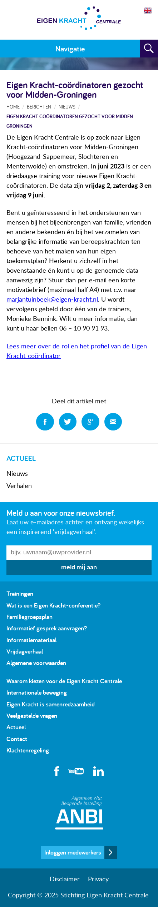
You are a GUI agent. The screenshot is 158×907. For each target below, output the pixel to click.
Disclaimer (65, 879)
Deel (45, 422)
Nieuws (17, 474)
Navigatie (70, 49)
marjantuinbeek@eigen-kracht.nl (52, 300)
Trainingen (19, 593)
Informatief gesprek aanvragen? (46, 628)
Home (13, 106)
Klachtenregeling (27, 750)
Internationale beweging (36, 692)
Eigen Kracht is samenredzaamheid (50, 704)
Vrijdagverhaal (24, 651)
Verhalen (19, 486)
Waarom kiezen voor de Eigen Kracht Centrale (64, 681)
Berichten (39, 106)
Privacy (98, 879)
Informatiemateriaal (31, 640)
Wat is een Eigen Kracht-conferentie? (53, 605)
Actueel (16, 727)
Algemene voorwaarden (36, 663)
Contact (16, 739)
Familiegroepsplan (29, 617)
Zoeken (149, 48)
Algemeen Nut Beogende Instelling (79, 813)
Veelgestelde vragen (31, 715)
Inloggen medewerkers (72, 852)
